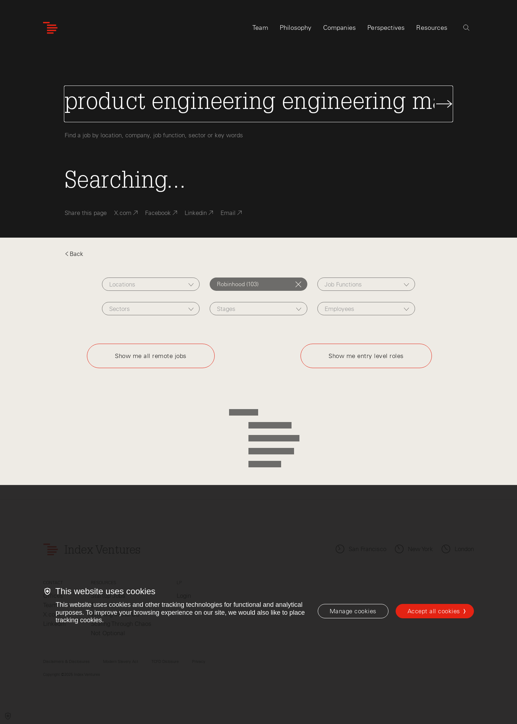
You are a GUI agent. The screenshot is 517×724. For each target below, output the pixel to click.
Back (74, 253)
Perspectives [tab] (386, 28)
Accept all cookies (433, 611)
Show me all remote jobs (151, 355)
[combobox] (150, 284)
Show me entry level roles (366, 355)
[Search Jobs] (258, 104)
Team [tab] (260, 28)
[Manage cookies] (353, 611)
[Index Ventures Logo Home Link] (50, 28)
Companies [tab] (339, 28)
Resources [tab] (431, 28)
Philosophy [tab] (296, 28)
